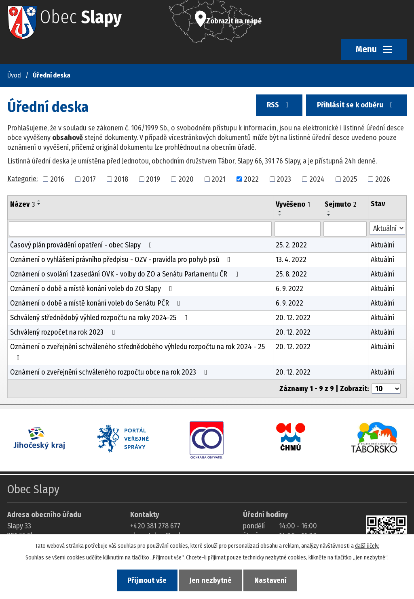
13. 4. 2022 (291, 259)
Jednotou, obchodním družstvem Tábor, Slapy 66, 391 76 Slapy (211, 161)
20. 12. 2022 (293, 317)
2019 (153, 178)
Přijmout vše (147, 580)
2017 (89, 178)
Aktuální (382, 245)
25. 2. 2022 (291, 245)
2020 (186, 178)
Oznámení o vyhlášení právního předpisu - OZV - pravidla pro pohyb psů (122, 259)
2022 (251, 178)
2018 (121, 178)
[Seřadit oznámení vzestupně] (39, 200)
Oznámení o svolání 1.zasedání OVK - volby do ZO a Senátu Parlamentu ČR (126, 274)
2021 (218, 178)
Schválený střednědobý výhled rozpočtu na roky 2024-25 (100, 317)
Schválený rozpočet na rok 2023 (64, 332)
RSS (278, 105)
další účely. (367, 545)
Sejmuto (340, 204)
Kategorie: (22, 178)
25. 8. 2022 (291, 274)
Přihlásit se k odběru (356, 105)
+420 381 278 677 (155, 526)
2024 (317, 178)
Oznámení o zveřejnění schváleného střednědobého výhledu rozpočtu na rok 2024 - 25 (137, 351)
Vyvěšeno (293, 204)
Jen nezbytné (211, 580)
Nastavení (271, 580)
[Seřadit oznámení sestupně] (39, 203)
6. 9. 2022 (289, 288)
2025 (349, 178)
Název (22, 204)
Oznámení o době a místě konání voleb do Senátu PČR (97, 303)
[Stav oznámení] (387, 228)
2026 (382, 178)
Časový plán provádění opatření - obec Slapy (82, 245)
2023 (284, 178)
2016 (57, 178)
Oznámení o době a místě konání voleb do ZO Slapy (92, 288)
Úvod (14, 75)
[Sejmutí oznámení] (345, 229)
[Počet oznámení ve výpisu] (386, 388)
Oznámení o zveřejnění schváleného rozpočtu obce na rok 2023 (110, 372)
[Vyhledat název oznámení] (140, 229)
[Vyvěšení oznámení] (298, 229)
